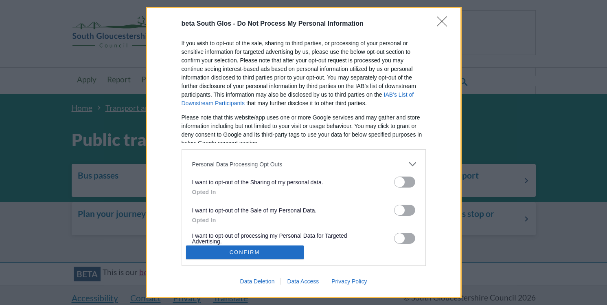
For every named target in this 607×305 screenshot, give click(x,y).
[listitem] (303, 164)
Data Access (303, 281)
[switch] (404, 182)
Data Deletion (257, 281)
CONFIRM (245, 252)
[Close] (444, 24)
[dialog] (303, 152)
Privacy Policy (349, 281)
